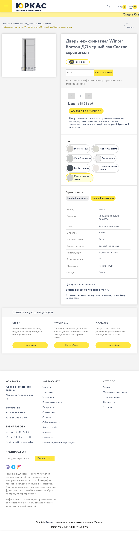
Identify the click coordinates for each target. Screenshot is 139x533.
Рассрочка (48, 407)
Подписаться (44, 458)
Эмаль (39, 23)
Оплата (46, 387)
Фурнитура (109, 402)
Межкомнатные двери (23, 23)
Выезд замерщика (52, 402)
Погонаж (107, 407)
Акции (106, 387)
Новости (47, 432)
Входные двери (111, 397)
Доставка (47, 392)
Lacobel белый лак (77, 198)
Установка (48, 397)
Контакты (47, 437)
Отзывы (46, 417)
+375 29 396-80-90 (16, 418)
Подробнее (30, 345)
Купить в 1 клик (103, 72)
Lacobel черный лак (103, 198)
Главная (6, 23)
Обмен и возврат (51, 422)
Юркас (49, 522)
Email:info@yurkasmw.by (19, 442)
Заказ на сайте (50, 427)
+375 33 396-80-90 (16, 412)
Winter (48, 23)
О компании (48, 412)
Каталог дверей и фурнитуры (58, 443)
